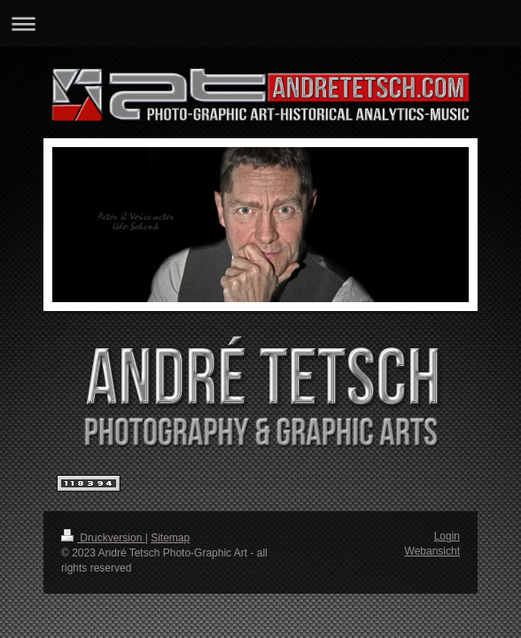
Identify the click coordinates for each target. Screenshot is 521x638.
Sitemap (170, 538)
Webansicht (432, 551)
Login (447, 536)
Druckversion (103, 538)
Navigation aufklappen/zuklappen (260, 23)
